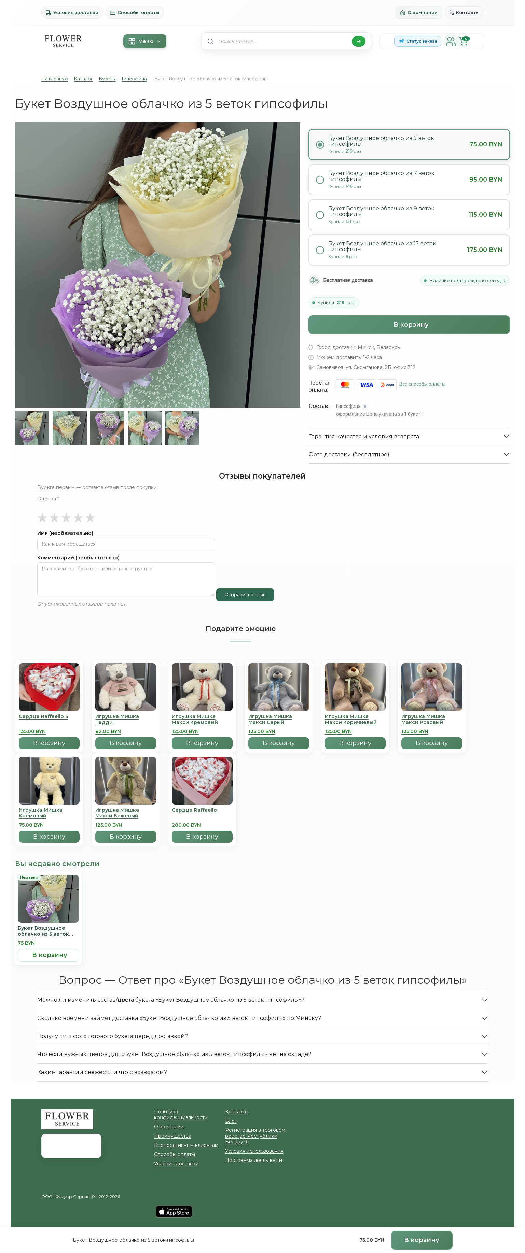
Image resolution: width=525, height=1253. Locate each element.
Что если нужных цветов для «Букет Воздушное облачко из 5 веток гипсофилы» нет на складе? (148, 1035)
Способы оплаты (122, 12)
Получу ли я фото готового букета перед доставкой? (97, 1017)
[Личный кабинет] (448, 41)
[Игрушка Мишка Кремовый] (49, 775)
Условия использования (249, 1126)
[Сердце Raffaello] (202, 775)
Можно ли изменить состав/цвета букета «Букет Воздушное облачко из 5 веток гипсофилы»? (145, 981)
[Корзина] (461, 41)
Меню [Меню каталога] (144, 41)
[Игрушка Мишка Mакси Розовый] (431, 681)
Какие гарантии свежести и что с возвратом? (89, 1053)
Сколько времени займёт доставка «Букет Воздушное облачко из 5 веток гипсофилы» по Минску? (151, 999)
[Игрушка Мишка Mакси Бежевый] (125, 775)
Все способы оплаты (420, 339)
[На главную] (63, 41)
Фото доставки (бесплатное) (341, 410)
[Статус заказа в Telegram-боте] (418, 41)
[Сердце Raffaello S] (49, 681)
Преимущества (169, 1111)
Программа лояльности (249, 1135)
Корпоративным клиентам (180, 1120)
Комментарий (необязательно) (70, 539)
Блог (230, 1102)
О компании (424, 12)
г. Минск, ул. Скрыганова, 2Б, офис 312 (421, 1093)
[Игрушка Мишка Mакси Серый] (278, 681)
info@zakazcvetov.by (406, 1143)
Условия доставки (67, 12)
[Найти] (358, 41)
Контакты (466, 12)
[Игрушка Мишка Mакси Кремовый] (202, 681)
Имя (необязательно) (59, 514)
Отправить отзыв (241, 576)
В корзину (411, 282)
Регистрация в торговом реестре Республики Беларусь (257, 1114)
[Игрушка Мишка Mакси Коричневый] (355, 681)
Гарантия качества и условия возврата (352, 392)
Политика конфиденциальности (186, 1093)
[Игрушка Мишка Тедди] (125, 681)
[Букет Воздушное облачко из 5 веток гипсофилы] (48, 893)
